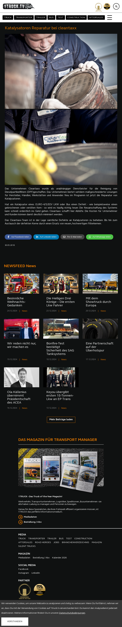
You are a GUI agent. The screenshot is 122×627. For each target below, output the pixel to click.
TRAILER (40, 17)
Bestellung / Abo (33, 522)
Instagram (23, 573)
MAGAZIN (97, 542)
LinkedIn (35, 573)
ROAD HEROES (43, 542)
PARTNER (24, 580)
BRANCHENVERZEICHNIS (75, 542)
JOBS (56, 542)
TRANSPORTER (24, 17)
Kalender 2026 (59, 558)
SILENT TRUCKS (27, 546)
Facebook (23, 569)
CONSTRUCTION (76, 17)
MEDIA (22, 534)
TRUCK (8, 17)
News (24, 311)
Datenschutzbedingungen (72, 613)
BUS (51, 17)
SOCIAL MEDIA (27, 565)
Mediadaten (30, 517)
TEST (60, 17)
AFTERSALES (96, 17)
